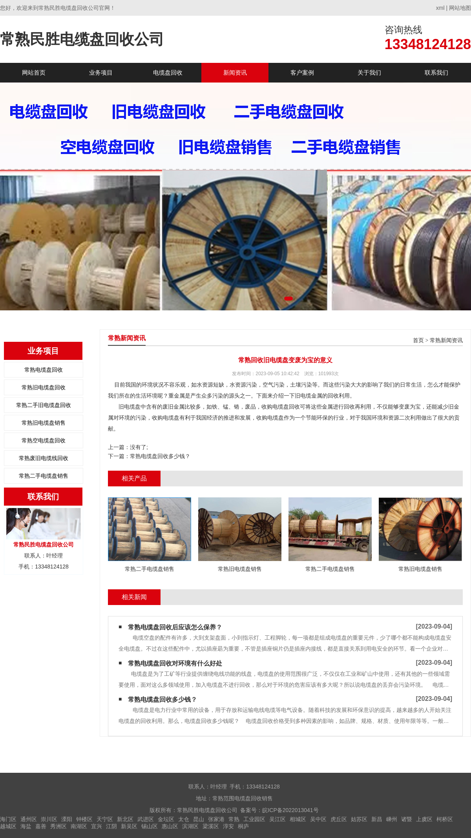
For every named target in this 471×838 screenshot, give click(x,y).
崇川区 (49, 819)
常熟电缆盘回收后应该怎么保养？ (175, 627)
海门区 (8, 819)
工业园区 (254, 819)
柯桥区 (444, 819)
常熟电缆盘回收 (43, 370)
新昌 (376, 819)
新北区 (125, 819)
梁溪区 (211, 826)
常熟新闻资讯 (446, 340)
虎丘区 (338, 819)
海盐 (25, 826)
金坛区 (166, 819)
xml (440, 8)
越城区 (8, 826)
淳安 (228, 826)
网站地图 (460, 8)
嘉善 (40, 826)
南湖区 (79, 826)
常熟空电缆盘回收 (44, 440)
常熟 (233, 819)
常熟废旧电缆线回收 (43, 458)
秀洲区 (58, 826)
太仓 (183, 819)
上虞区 (424, 819)
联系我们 (436, 72)
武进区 (145, 819)
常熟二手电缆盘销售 (43, 476)
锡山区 (149, 826)
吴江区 (277, 819)
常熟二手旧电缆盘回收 (43, 405)
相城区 (298, 819)
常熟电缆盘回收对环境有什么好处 (175, 663)
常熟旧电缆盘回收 (44, 387)
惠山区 (170, 826)
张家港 (216, 819)
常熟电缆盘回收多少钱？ (160, 456)
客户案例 (302, 72)
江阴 (111, 826)
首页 (418, 340)
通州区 (28, 819)
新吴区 (129, 826)
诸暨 (406, 819)
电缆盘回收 (168, 72)
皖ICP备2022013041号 (290, 810)
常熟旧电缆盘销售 (44, 423)
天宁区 (105, 819)
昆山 (198, 819)
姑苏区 (359, 819)
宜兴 (96, 826)
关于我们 (369, 72)
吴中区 (318, 819)
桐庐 (243, 826)
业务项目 (101, 72)
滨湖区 (190, 826)
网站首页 (34, 72)
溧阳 (66, 819)
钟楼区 (84, 819)
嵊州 (391, 819)
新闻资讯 (235, 72)
